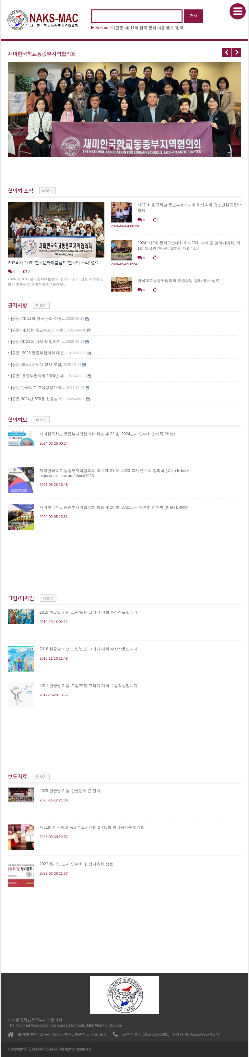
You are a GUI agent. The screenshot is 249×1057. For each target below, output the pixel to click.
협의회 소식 (20, 191)
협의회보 (17, 420)
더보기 (47, 191)
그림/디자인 (21, 598)
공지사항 (17, 305)
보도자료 (17, 777)
